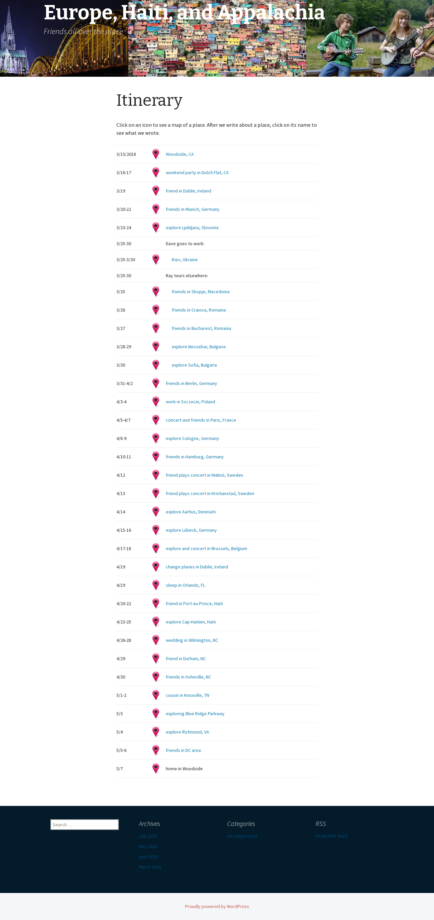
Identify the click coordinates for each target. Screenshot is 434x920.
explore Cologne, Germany (192, 438)
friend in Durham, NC (186, 658)
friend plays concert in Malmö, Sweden (204, 475)
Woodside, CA (180, 154)
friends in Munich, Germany (193, 209)
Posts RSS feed (331, 836)
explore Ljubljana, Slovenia (192, 227)
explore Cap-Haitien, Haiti (191, 622)
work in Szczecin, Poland (190, 402)
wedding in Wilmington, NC (192, 640)
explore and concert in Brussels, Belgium (206, 548)
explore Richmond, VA (187, 732)
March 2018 (150, 867)
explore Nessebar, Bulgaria (199, 347)
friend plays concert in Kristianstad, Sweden (210, 493)
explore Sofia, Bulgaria (194, 365)
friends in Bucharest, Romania (201, 328)
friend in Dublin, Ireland (188, 191)
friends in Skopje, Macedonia (201, 292)
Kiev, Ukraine (185, 260)
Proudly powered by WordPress (217, 906)
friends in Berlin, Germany (191, 383)
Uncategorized (242, 836)
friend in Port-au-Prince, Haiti (194, 603)
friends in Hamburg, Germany (195, 457)
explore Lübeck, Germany (191, 530)
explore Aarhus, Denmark (191, 512)
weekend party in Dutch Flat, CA (197, 172)
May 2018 (148, 846)
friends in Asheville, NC (188, 677)
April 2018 (148, 857)
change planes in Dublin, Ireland (197, 567)
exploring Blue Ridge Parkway (195, 714)
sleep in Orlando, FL (185, 585)
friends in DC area (183, 750)
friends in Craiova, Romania (199, 310)
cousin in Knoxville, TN (187, 695)
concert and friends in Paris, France (201, 420)
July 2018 (148, 836)
